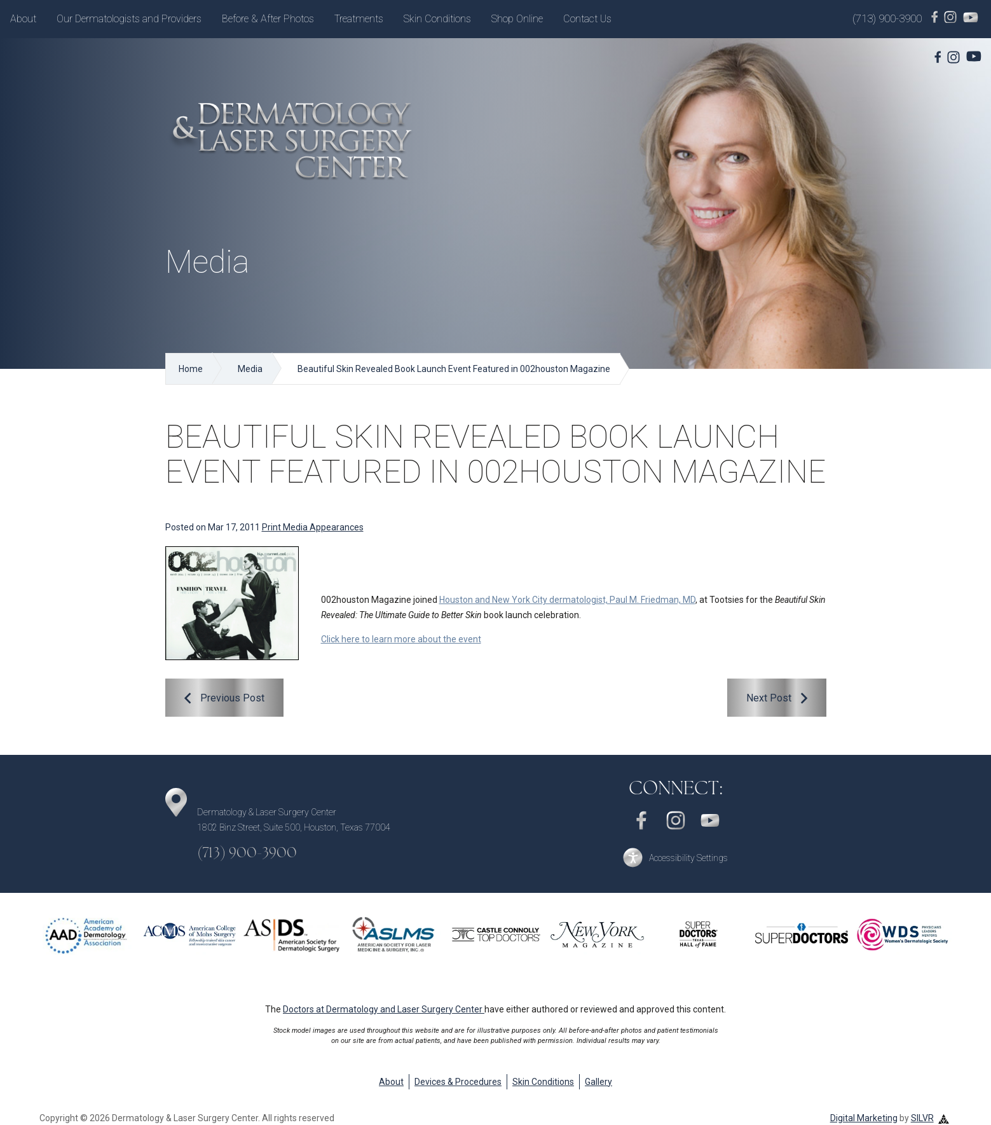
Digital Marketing (864, 1118)
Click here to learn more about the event (401, 639)
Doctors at (383, 1009)
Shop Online (517, 19)
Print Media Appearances (313, 527)
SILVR (922, 1118)
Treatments (358, 19)
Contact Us (587, 19)
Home (191, 369)
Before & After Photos (268, 19)
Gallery (598, 1082)
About (23, 19)
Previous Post (232, 698)
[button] (675, 857)
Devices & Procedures (458, 1082)
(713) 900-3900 (887, 18)
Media (250, 369)
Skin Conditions (437, 19)
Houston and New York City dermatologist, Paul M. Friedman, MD (567, 600)
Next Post (768, 698)
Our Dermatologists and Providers (129, 19)
